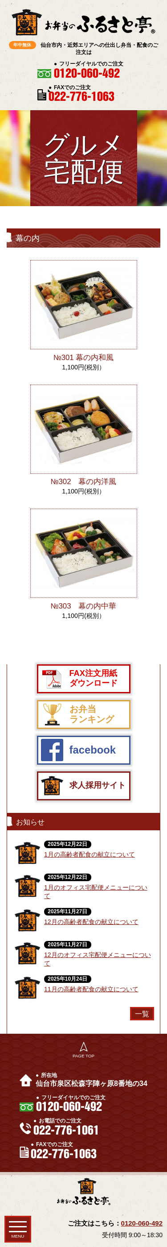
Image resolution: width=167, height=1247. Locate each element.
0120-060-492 (142, 1223)
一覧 (142, 1014)
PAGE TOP (83, 1055)
